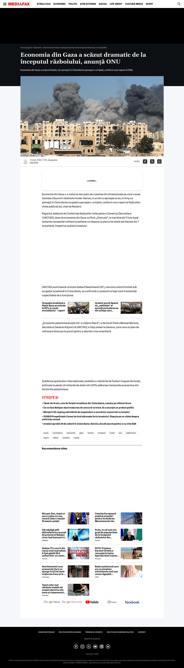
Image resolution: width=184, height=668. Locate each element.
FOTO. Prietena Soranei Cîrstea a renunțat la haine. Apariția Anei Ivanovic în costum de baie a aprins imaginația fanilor (107, 552)
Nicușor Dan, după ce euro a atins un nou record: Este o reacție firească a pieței (53, 517)
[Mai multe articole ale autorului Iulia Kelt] (25, 161)
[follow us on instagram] (112, 602)
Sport (149, 4)
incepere (101, 433)
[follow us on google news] (52, 602)
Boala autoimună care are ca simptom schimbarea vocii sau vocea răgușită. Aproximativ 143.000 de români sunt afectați (107, 570)
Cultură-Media (134, 4)
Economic (59, 4)
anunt (45, 433)
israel (112, 433)
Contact (142, 632)
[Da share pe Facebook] (145, 161)
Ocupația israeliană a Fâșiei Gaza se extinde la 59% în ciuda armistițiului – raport (54, 307)
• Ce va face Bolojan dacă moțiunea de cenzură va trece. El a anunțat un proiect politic (88, 407)
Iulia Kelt (34, 162)
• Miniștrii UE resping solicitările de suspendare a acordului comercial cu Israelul (86, 412)
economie (71, 433)
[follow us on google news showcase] (72, 602)
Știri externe (88, 4)
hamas (91, 433)
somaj (76, 438)
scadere (66, 438)
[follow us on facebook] (132, 602)
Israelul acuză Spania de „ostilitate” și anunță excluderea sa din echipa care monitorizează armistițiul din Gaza (106, 307)
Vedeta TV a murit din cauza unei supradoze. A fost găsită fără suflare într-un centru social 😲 (54, 552)
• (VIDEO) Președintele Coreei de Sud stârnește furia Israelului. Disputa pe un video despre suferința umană (90, 418)
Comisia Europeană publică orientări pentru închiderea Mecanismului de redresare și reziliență (107, 517)
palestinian (131, 433)
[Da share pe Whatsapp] (159, 161)
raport (46, 438)
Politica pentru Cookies (70, 632)
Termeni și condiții (94, 632)
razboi (55, 438)
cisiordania (57, 433)
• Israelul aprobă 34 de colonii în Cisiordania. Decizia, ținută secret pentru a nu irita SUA (89, 423)
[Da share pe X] (152, 161)
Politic (73, 4)
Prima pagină (26, 47)
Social (103, 4)
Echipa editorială (46, 632)
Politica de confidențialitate (120, 632)
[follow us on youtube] (92, 602)
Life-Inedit (116, 4)
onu (120, 433)
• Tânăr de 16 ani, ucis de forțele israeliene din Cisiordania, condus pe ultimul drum (86, 403)
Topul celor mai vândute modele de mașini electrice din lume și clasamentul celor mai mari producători (53, 589)
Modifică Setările (92, 639)
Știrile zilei (44, 4)
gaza (81, 433)
